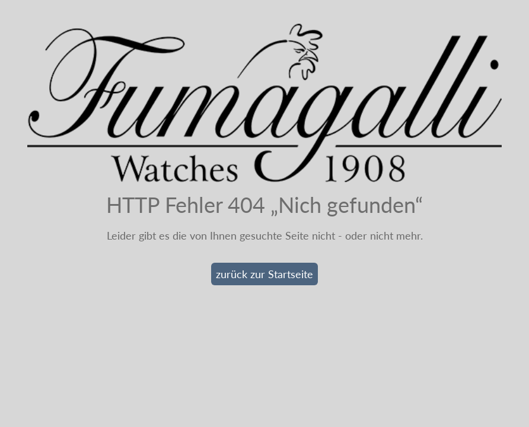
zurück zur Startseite (264, 274)
